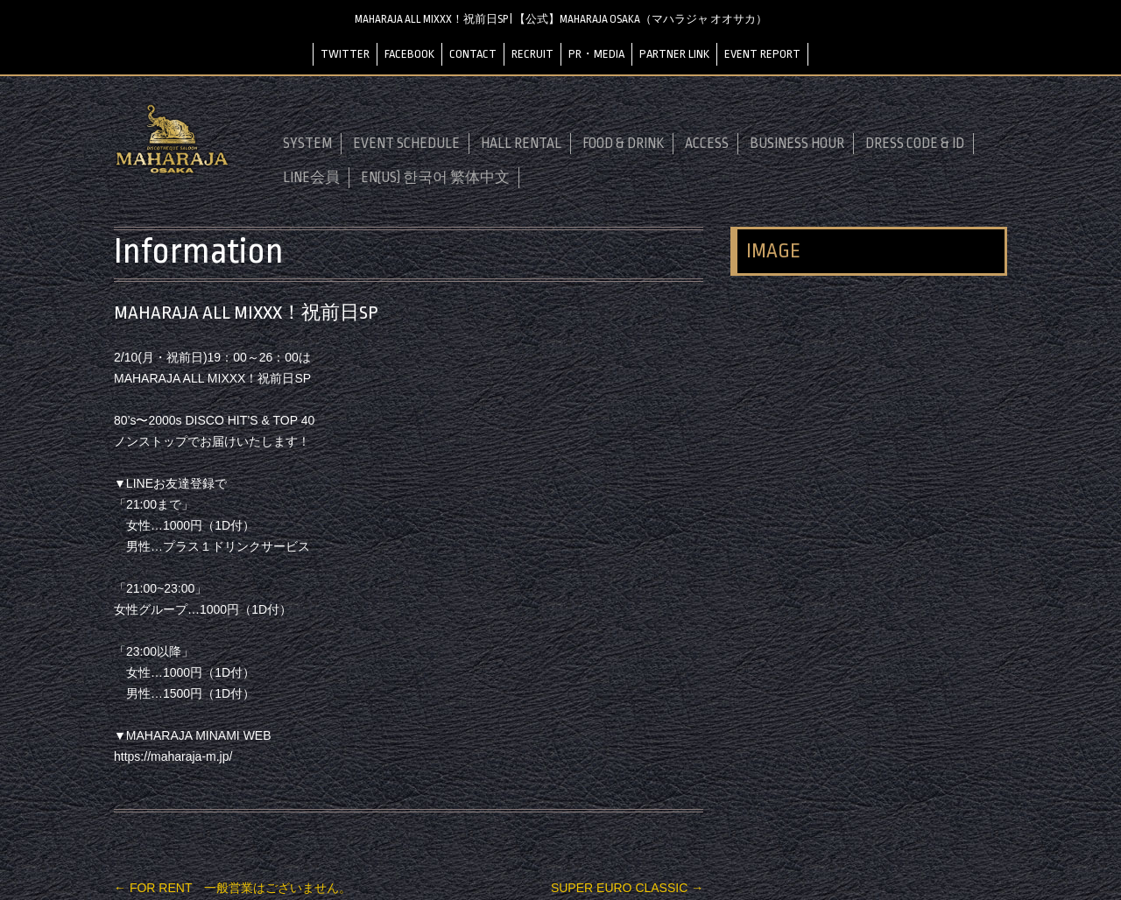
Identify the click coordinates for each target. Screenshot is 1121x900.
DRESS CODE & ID (914, 143)
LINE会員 (311, 178)
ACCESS (707, 143)
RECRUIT (532, 53)
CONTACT (473, 53)
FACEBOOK (409, 53)
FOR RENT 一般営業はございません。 (232, 888)
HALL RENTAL (521, 143)
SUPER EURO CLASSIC (627, 888)
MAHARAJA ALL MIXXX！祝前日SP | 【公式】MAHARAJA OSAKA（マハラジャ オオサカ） (561, 19)
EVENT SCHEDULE (406, 143)
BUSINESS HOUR (797, 143)
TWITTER (345, 53)
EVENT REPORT (762, 53)
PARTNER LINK (674, 53)
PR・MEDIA (596, 53)
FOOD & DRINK (623, 143)
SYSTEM (307, 143)
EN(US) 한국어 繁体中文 (435, 178)
